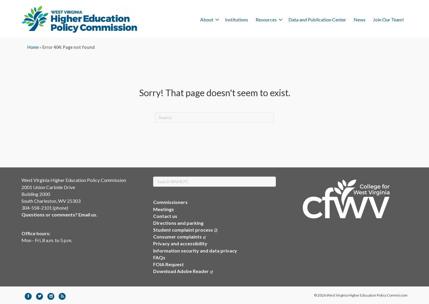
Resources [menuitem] (266, 19)
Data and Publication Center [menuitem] (317, 19)
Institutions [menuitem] (236, 19)
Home (33, 47)
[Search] (214, 117)
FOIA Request (168, 264)
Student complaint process (183, 230)
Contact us (165, 216)
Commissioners (170, 202)
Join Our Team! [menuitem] (388, 19)
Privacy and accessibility (180, 243)
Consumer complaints (179, 236)
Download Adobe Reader (183, 271)
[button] (217, 20)
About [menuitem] (206, 19)
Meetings (163, 209)
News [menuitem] (360, 19)
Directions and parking (178, 223)
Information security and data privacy (195, 250)
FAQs (159, 257)
